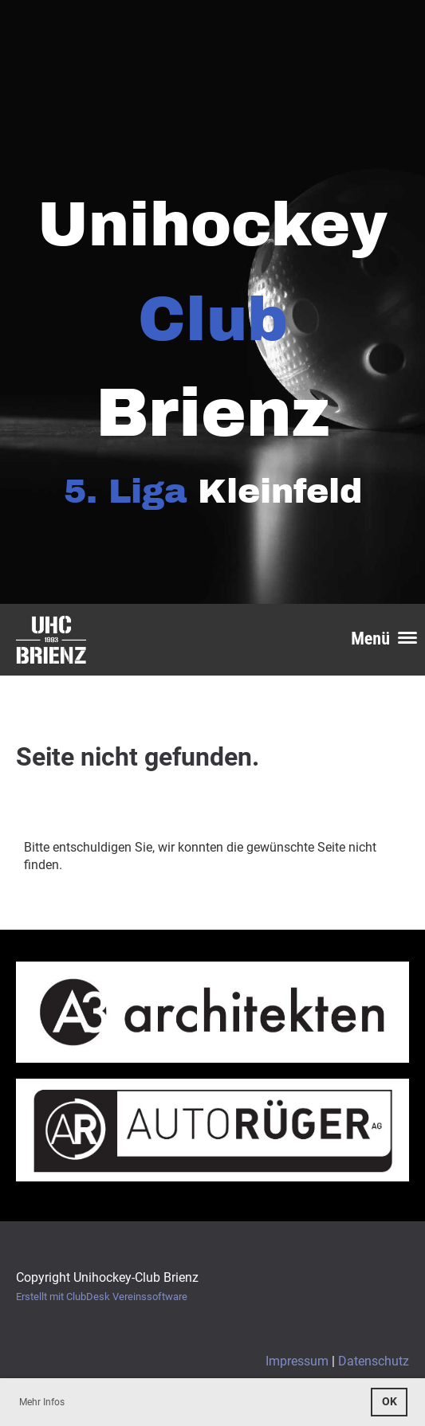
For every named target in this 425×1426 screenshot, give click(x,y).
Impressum (297, 1361)
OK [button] (389, 1401)
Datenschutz (373, 1361)
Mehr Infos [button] (42, 1402)
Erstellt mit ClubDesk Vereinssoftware (101, 1297)
